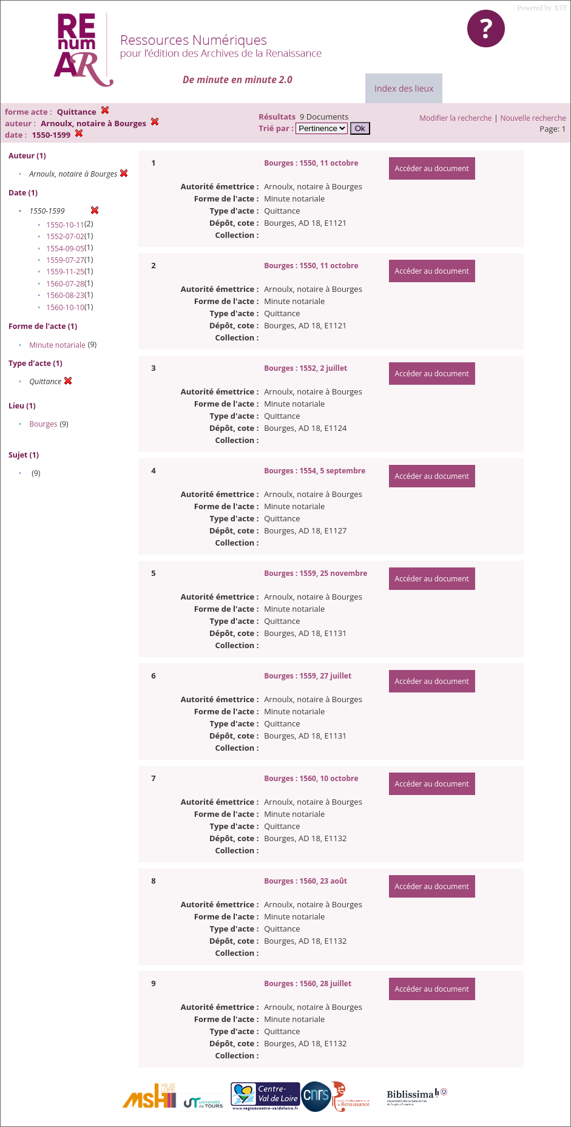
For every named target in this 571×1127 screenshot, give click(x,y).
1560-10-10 (65, 307)
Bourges (43, 424)
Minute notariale (57, 345)
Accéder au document (432, 168)
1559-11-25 (65, 271)
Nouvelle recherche (534, 118)
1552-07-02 (65, 236)
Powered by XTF (542, 8)
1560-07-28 (65, 284)
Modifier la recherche (455, 118)
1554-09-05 (65, 248)
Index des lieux (403, 88)
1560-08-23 (65, 295)
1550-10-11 (65, 225)
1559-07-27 (65, 260)
